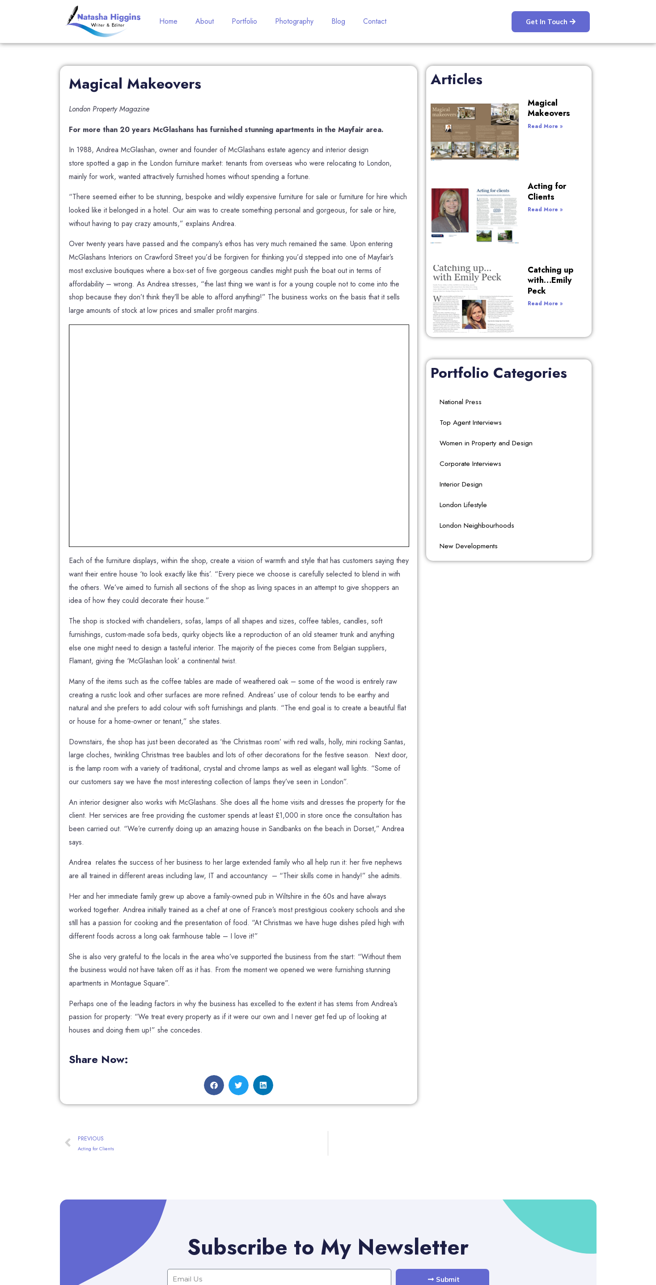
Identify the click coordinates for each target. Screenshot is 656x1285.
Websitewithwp (574, 1271)
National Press (462, 293)
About (204, 21)
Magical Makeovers (516, 103)
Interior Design (462, 375)
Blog (338, 21)
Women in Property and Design (487, 334)
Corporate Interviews (471, 355)
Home (168, 21)
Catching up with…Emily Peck (525, 200)
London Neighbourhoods (478, 416)
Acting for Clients (512, 148)
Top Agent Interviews (472, 313)
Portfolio (244, 21)
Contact (374, 21)
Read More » (496, 115)
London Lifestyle (464, 396)
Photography (294, 21)
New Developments (470, 437)
